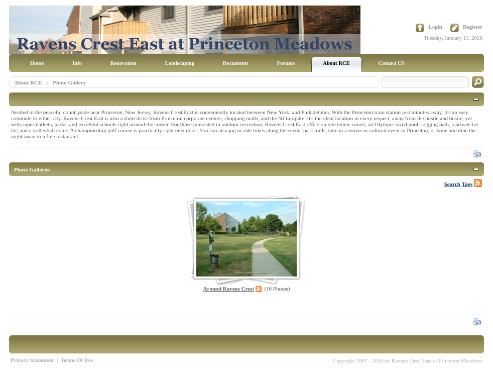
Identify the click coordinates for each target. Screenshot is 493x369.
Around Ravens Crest (229, 289)
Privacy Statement (32, 360)
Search (452, 184)
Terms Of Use (77, 360)
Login (435, 27)
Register (472, 27)
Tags (467, 184)
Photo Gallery (69, 82)
